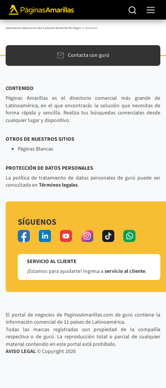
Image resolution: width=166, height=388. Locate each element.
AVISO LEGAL (21, 351)
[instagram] (87, 236)
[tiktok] (108, 236)
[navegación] (150, 10)
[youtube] (66, 236)
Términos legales (58, 185)
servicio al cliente (125, 271)
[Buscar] (132, 10)
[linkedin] (45, 236)
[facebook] (24, 236)
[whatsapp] (129, 236)
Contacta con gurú (83, 55)
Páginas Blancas (35, 149)
